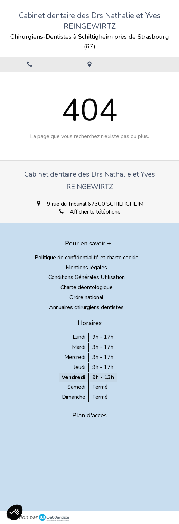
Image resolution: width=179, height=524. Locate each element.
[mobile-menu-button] (149, 64)
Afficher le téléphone (95, 212)
